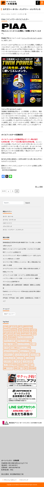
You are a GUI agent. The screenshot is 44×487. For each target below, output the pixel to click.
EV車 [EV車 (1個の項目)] (20, 330)
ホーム (3, 14)
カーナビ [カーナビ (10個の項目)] (6, 347)
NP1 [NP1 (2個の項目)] (5, 333)
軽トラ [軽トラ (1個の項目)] (21, 368)
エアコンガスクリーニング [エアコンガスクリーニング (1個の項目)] (25, 337)
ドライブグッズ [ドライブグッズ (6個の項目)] (35, 354)
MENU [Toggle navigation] (42, 2)
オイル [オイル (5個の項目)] (34, 344)
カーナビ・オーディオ (9, 219)
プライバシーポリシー (10, 480)
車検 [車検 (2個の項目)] (15, 368)
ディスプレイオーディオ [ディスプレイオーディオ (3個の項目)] (21, 354)
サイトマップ (24, 480)
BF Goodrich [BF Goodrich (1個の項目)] (13, 327)
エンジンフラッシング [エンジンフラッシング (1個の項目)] (23, 344)
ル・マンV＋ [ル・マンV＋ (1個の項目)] (16, 361)
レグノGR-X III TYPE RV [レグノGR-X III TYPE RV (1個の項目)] (10, 365)
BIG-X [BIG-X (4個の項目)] (20, 327)
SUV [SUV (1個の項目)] (35, 333)
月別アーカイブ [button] (8, 314)
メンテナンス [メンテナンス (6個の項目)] (7, 361)
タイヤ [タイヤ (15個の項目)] (33, 351)
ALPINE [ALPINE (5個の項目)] (6, 327)
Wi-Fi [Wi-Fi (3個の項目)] (5, 337)
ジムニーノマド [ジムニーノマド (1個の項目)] (24, 351)
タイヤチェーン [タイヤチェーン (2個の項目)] (8, 354)
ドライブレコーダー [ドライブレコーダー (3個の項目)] (9, 358)
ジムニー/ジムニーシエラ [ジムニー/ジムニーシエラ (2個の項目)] (11, 351)
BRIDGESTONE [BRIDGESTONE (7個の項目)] (28, 327)
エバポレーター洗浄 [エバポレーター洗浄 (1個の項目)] (9, 344)
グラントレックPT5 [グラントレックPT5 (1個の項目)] (24, 347)
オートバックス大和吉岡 (10, 2)
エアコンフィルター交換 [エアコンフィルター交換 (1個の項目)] (24, 340)
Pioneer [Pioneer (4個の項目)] (10, 333)
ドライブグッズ (7, 226)
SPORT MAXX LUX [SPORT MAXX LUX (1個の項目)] (26, 333)
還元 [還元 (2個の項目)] (26, 368)
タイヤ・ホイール (8, 216)
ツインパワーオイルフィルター (32, 38)
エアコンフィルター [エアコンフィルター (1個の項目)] (9, 340)
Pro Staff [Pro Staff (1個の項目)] (16, 333)
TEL (37, 2)
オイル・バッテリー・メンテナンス (13, 229)
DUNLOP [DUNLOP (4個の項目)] (14, 330)
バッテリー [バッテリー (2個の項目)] (20, 358)
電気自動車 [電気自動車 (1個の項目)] (32, 368)
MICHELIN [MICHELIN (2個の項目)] (33, 330)
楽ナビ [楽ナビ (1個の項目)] (32, 365)
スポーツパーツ (7, 223)
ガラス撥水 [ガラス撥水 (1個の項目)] (14, 347)
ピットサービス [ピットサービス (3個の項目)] (29, 358)
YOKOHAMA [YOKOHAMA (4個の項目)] (11, 337)
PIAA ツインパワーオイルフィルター (15, 19)
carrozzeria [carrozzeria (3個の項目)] (7, 330)
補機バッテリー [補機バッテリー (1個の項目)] (8, 368)
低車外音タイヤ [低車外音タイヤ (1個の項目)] (23, 365)
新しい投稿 (39, 187)
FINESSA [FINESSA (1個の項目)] (25, 330)
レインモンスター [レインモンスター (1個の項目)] (27, 361)
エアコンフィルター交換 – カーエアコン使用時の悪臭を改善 (20, 275)
